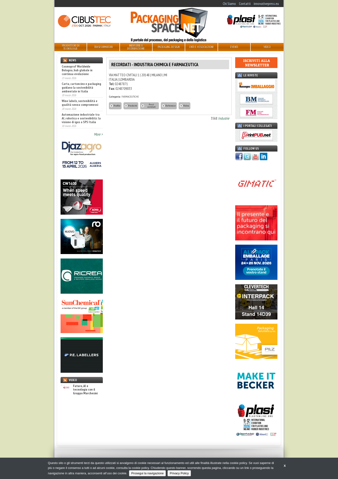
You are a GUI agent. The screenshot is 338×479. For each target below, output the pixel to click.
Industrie (223, 118)
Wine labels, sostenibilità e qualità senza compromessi (80, 102)
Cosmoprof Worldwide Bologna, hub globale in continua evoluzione (77, 70)
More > (98, 134)
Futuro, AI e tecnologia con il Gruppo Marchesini (79, 389)
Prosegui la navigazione (147, 473)
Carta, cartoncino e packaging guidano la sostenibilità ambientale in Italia (81, 87)
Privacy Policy (179, 473)
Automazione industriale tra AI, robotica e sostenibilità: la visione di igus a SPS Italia (81, 118)
